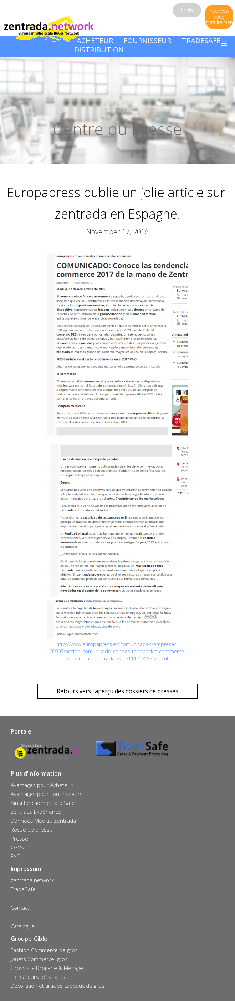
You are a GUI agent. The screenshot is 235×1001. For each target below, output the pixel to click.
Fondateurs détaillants (38, 976)
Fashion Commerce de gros (44, 950)
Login (187, 10)
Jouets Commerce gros (39, 958)
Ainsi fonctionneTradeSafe (43, 802)
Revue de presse (32, 829)
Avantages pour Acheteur (42, 784)
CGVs (17, 847)
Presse (19, 838)
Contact (20, 907)
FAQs (17, 856)
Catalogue (23, 926)
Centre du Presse (117, 129)
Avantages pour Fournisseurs (47, 793)
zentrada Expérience (36, 811)
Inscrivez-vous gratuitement (219, 16)
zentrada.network (32, 880)
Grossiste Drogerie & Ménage (47, 967)
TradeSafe (23, 889)
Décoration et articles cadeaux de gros (57, 985)
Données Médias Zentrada (43, 820)
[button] (224, 44)
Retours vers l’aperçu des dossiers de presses (117, 691)
